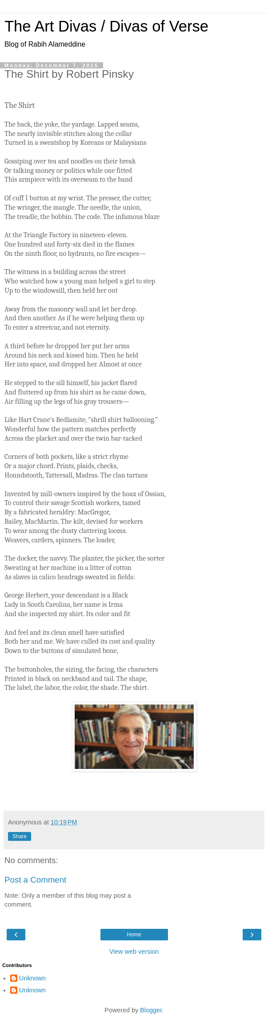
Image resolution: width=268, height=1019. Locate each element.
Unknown (32, 978)
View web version (134, 951)
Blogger (151, 1010)
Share (19, 836)
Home (134, 934)
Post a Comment (35, 879)
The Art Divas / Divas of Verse (106, 26)
